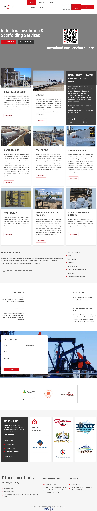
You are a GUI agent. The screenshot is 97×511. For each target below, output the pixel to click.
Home (31, 2)
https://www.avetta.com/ (29, 398)
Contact (42, 7)
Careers (32, 7)
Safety (52, 2)
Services (42, 2)
